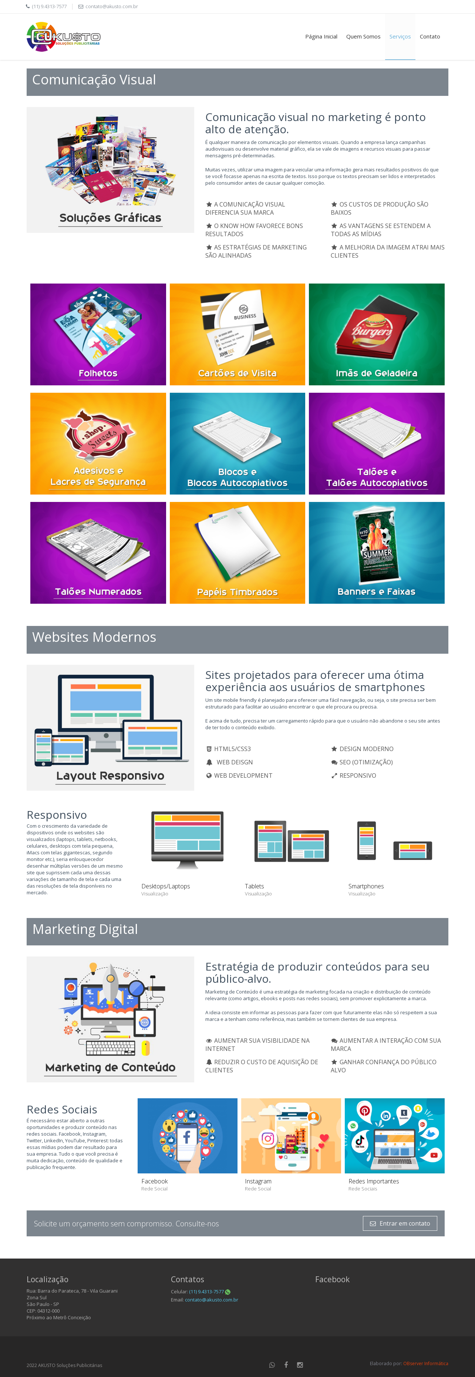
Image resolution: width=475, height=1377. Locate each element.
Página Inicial (321, 36)
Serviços (400, 36)
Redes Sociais (62, 1109)
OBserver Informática (425, 1363)
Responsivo (57, 814)
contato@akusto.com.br (111, 6)
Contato (430, 36)
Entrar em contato (400, 1223)
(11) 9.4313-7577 (209, 1291)
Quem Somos (363, 36)
